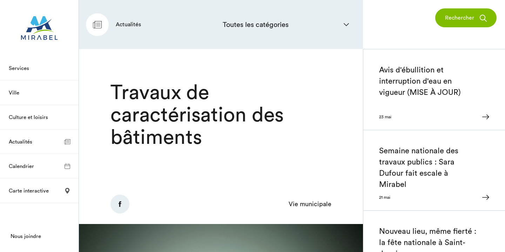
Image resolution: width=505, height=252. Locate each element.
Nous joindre (26, 236)
